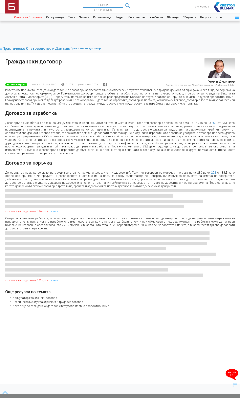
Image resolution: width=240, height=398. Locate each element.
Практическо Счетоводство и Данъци (35, 48)
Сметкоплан (137, 17)
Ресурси (206, 17)
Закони (84, 17)
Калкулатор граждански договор (35, 298)
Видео (119, 17)
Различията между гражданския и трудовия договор (48, 302)
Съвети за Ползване (28, 17)
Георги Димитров (221, 81)
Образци (173, 17)
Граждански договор (85, 48)
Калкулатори (55, 17)
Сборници (189, 17)
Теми (71, 17)
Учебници (156, 17)
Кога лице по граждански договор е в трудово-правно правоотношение (61, 306)
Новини (221, 17)
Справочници (102, 17)
